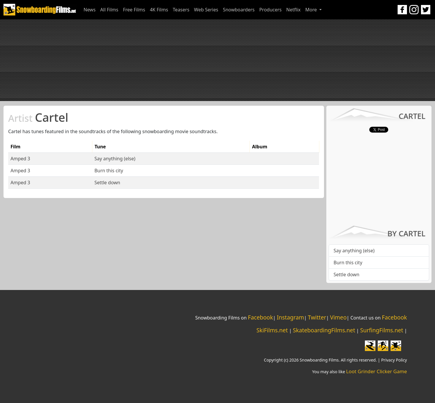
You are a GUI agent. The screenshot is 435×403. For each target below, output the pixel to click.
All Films (109, 9)
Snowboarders (239, 9)
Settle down (107, 182)
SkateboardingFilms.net (324, 330)
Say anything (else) (114, 158)
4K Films (159, 9)
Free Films (134, 9)
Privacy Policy (394, 360)
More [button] (311, 9)
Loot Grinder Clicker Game (376, 371)
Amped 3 (20, 158)
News (90, 9)
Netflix (293, 9)
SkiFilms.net (272, 330)
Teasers (181, 9)
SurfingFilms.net (381, 330)
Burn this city (108, 170)
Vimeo (338, 317)
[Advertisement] (217, 60)
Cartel (38, 117)
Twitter (317, 317)
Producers (270, 9)
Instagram (290, 317)
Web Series (206, 9)
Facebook (260, 317)
